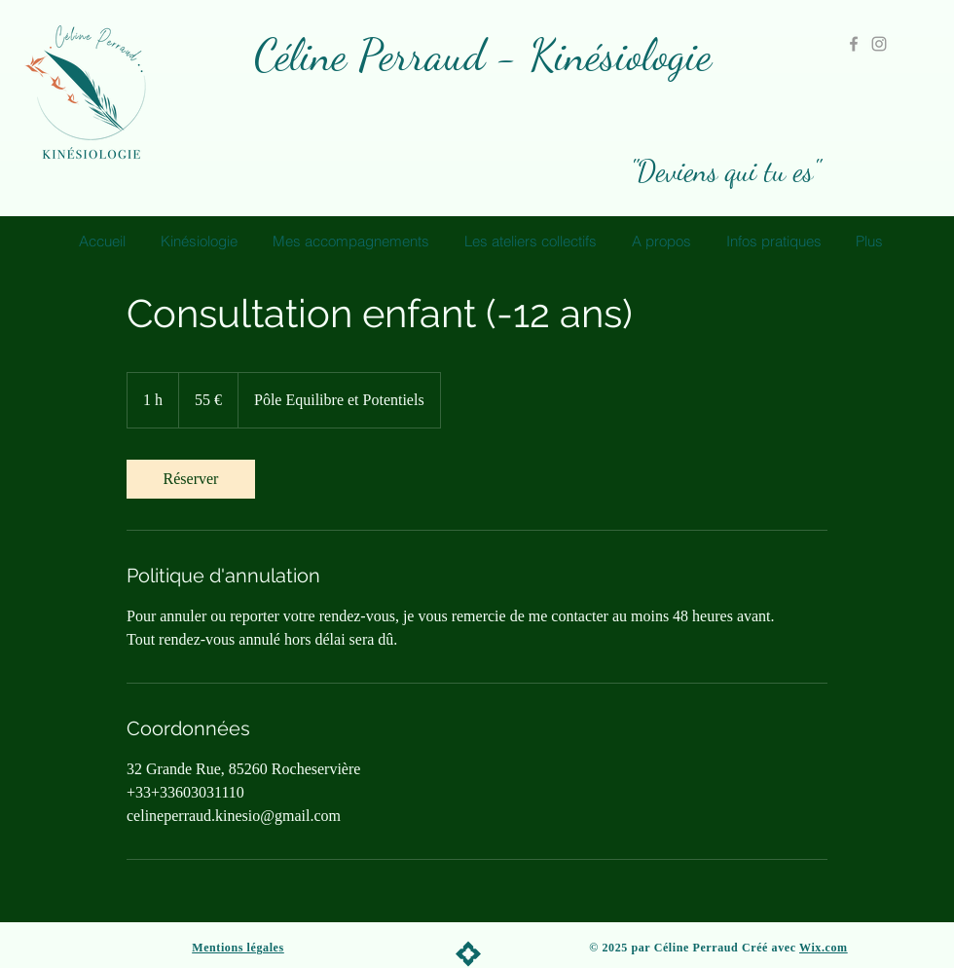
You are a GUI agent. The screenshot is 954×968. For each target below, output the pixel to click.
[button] (353, 241)
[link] (191, 479)
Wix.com (823, 947)
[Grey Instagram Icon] (879, 44)
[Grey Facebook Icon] (853, 44)
